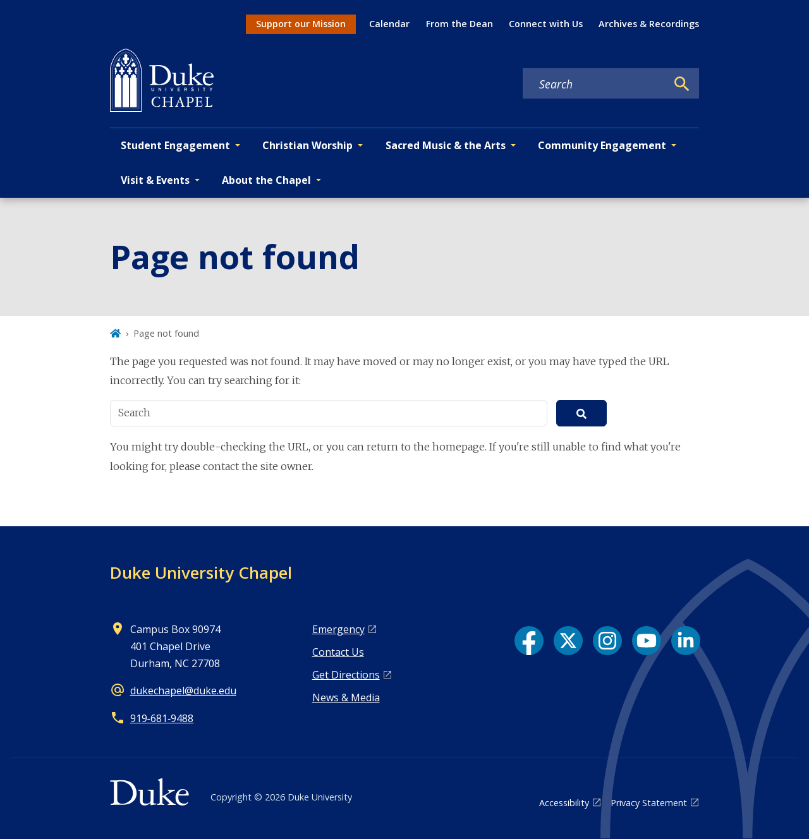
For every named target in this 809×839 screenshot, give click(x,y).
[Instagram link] (607, 640)
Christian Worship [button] (307, 145)
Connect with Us (546, 24)
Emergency (338, 629)
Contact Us (338, 652)
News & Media (346, 697)
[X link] (568, 640)
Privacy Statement (649, 803)
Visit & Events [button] (155, 180)
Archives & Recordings (649, 24)
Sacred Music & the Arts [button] (446, 145)
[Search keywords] (594, 84)
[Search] (682, 84)
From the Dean (459, 24)
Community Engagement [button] (602, 145)
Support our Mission (301, 24)
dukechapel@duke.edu (183, 690)
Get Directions (346, 675)
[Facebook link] (529, 640)
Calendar (389, 24)
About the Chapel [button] (266, 180)
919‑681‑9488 (162, 718)
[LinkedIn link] (685, 640)
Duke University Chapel (201, 572)
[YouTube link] (646, 640)
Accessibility (564, 803)
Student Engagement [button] (175, 145)
